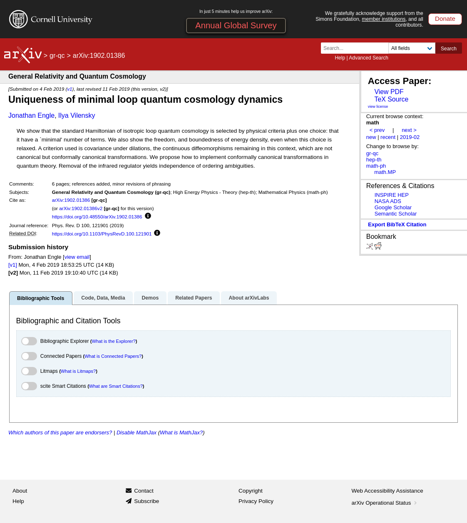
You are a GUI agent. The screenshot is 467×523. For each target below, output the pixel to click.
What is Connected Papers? (113, 356)
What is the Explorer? (114, 341)
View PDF (388, 91)
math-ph (376, 166)
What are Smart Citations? (116, 386)
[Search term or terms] (357, 48)
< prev (377, 130)
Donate (445, 18)
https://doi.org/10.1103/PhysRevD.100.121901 (102, 233)
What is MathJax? (181, 432)
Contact (144, 491)
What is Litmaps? (78, 371)
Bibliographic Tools (40, 298)
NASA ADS (388, 201)
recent (387, 137)
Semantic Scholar (396, 214)
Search (449, 49)
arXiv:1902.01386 (71, 200)
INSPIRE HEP (392, 195)
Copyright (250, 491)
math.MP (385, 172)
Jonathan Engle (31, 115)
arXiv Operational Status (385, 503)
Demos (150, 298)
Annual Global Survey (235, 25)
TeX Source (391, 99)
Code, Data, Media (103, 298)
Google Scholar (393, 207)
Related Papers (193, 298)
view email (77, 257)
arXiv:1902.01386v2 (80, 208)
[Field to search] (411, 48)
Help (340, 58)
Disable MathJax (136, 432)
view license (378, 106)
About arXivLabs (249, 298)
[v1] (12, 265)
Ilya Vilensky (76, 115)
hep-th (374, 159)
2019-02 (410, 137)
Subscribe (146, 501)
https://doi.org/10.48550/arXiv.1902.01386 (97, 216)
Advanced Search (368, 58)
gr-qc (57, 55)
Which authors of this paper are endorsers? (60, 432)
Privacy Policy (255, 501)
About (19, 491)
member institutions (383, 19)
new (371, 137)
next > (409, 130)
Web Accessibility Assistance (387, 491)
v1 (69, 89)
